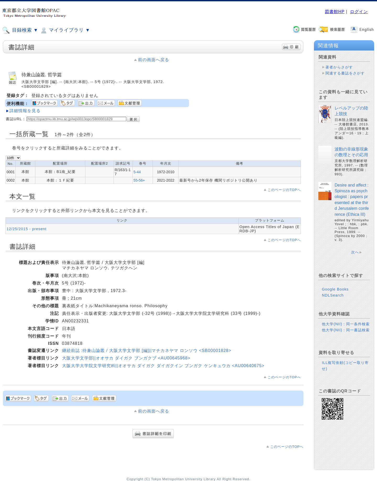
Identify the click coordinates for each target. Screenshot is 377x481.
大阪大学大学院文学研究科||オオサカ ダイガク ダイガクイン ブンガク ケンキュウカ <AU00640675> (163, 365)
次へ (355, 252)
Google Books (335, 289)
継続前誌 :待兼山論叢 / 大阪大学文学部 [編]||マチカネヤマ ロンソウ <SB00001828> (146, 350)
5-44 (137, 172)
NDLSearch (332, 295)
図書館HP (335, 11)
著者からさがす (339, 67)
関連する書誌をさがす (345, 73)
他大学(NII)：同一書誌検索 (346, 330)
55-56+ (139, 180)
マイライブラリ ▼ (65, 30)
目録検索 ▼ (20, 30)
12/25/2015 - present (27, 229)
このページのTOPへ (284, 190)
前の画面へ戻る (153, 59)
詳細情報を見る (25, 110)
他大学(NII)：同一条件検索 (346, 324)
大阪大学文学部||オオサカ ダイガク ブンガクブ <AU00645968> (126, 358)
